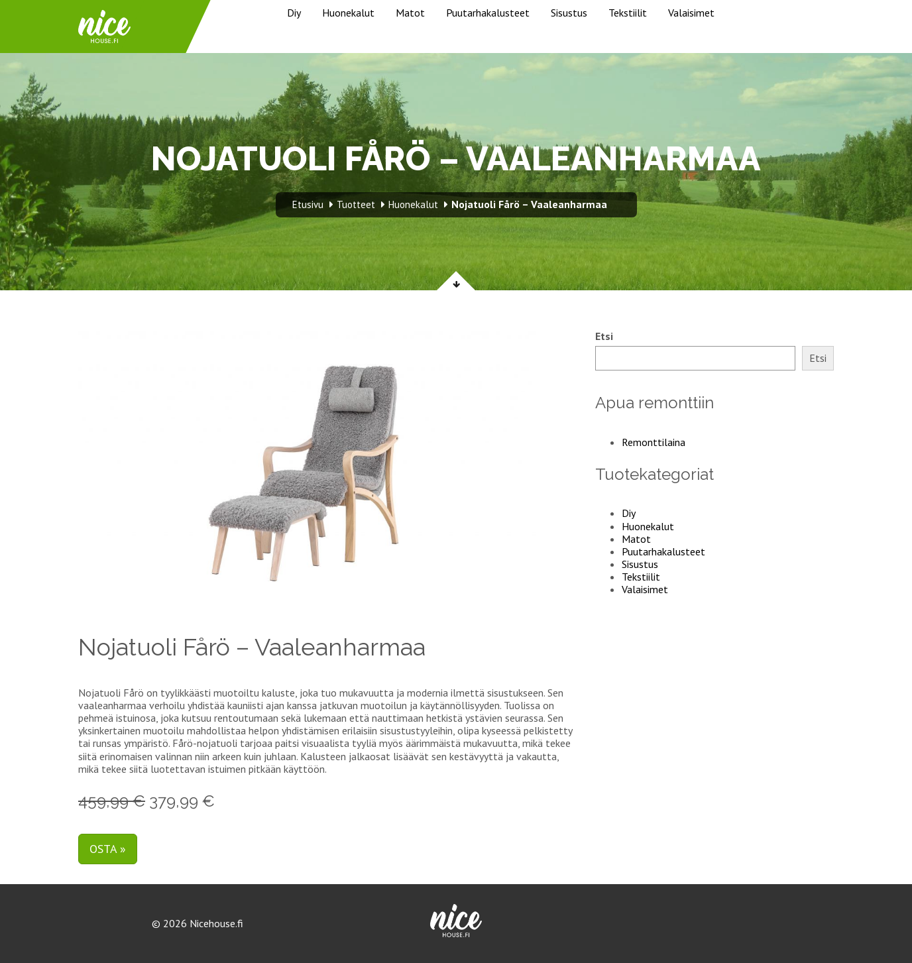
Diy (294, 12)
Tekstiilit (627, 12)
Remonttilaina (653, 442)
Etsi (604, 336)
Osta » (107, 848)
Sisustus (569, 12)
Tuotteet (356, 204)
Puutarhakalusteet (488, 12)
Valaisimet (691, 12)
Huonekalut (348, 12)
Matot (410, 12)
